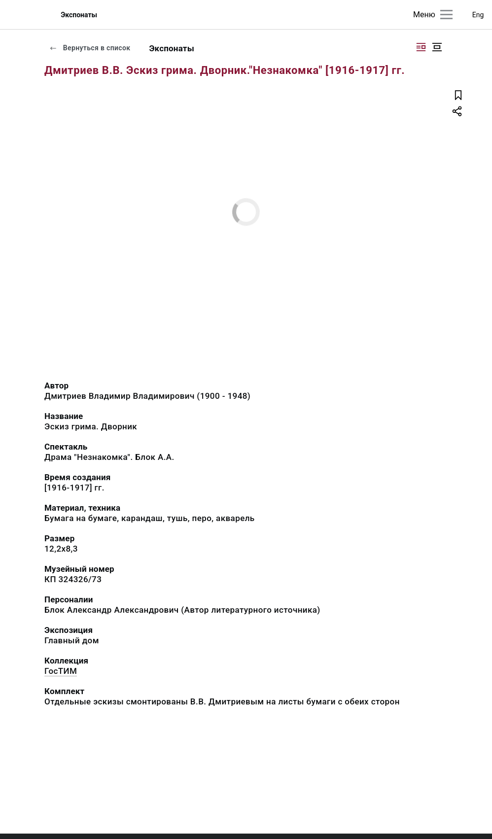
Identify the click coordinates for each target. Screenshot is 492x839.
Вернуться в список (89, 48)
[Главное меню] (446, 14)
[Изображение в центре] (437, 47)
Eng (478, 15)
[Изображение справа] (421, 47)
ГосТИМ (60, 671)
